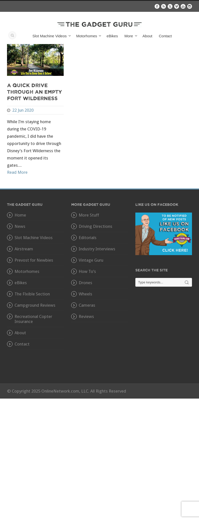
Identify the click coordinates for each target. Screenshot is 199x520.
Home (20, 215)
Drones (85, 282)
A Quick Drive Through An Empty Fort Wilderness (34, 91)
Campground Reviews (35, 305)
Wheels (85, 293)
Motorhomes (86, 36)
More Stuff (89, 215)
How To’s (87, 271)
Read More (17, 172)
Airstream (24, 248)
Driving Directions (95, 226)
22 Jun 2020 (23, 110)
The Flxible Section (32, 293)
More (128, 36)
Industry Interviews (97, 248)
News (20, 226)
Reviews (86, 316)
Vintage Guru (91, 260)
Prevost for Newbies (34, 260)
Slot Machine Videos (50, 36)
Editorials (87, 237)
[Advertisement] (163, 339)
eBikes (112, 36)
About (147, 36)
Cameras (87, 305)
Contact (165, 36)
